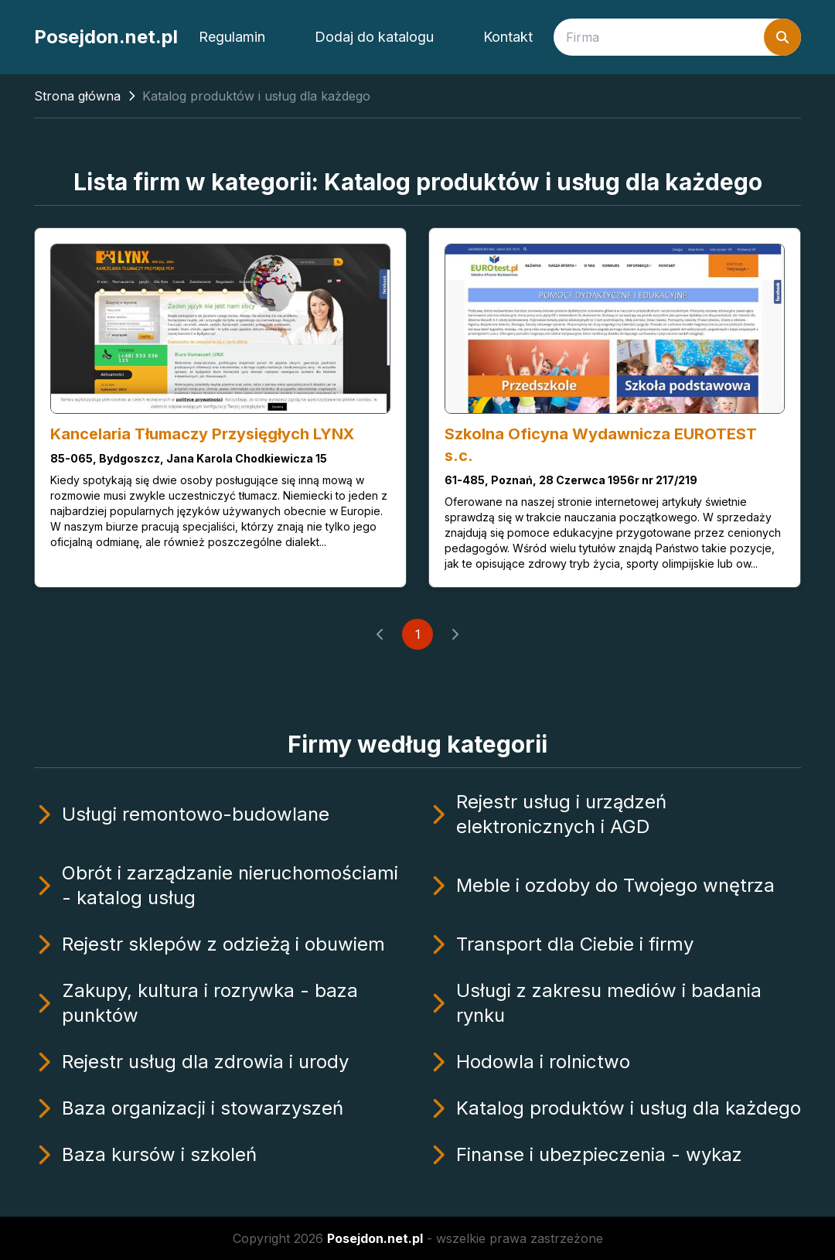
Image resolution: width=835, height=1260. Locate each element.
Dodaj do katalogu (374, 37)
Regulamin (232, 37)
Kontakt (508, 37)
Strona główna (77, 96)
